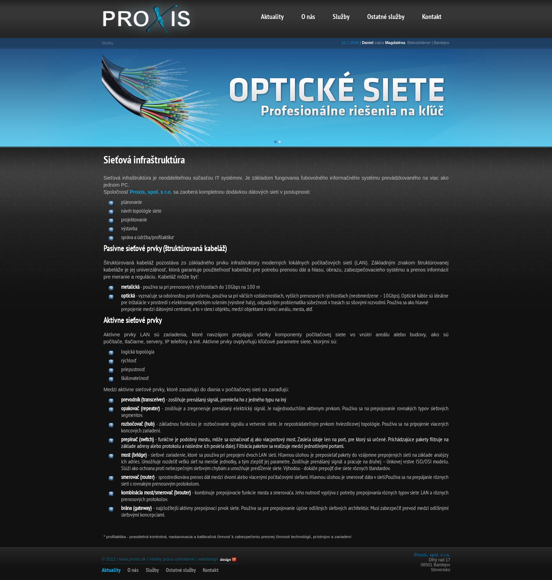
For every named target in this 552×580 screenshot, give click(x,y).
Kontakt (431, 17)
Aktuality (272, 17)
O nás (308, 17)
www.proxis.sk (132, 559)
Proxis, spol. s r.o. (151, 192)
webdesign (208, 559)
